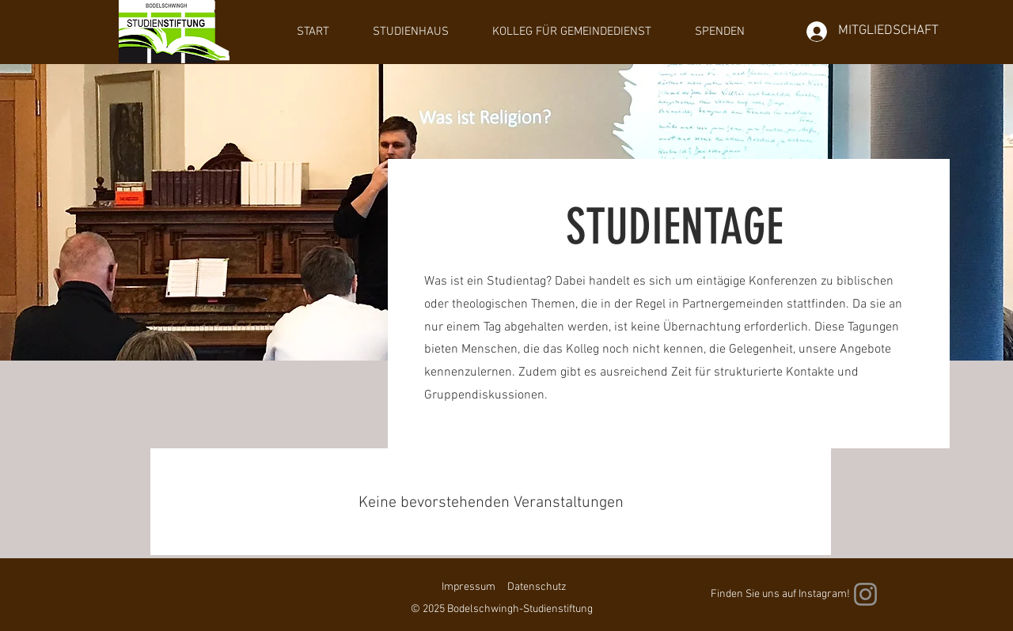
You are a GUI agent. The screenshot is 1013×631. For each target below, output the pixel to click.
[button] (410, 31)
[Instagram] (865, 594)
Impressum (468, 587)
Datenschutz (537, 587)
